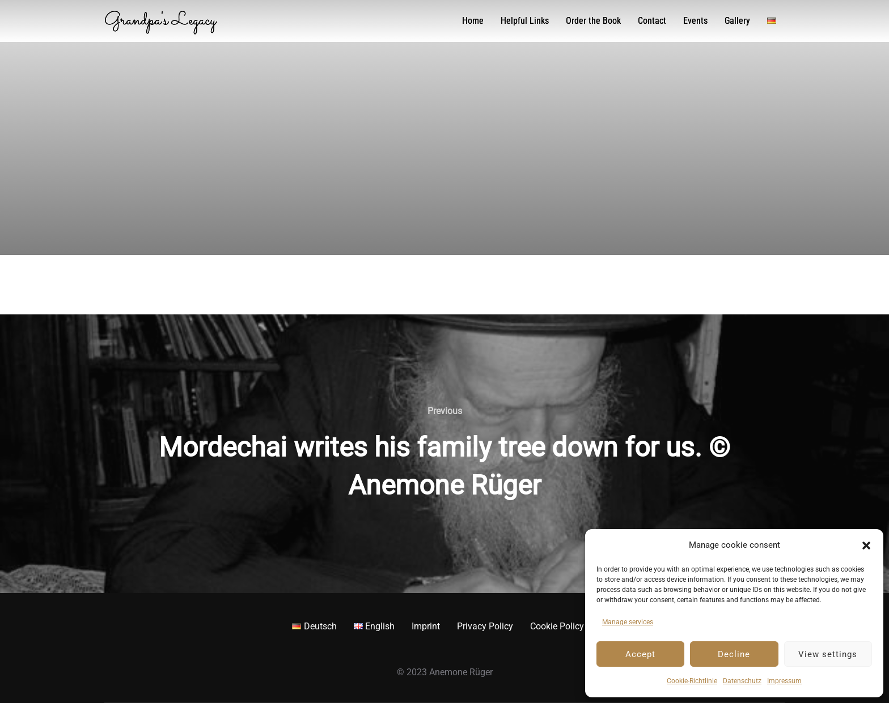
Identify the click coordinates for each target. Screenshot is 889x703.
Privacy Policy (485, 626)
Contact (652, 20)
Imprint (426, 626)
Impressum (784, 681)
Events (695, 20)
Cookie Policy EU (563, 626)
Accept (640, 654)
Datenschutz (742, 681)
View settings (827, 654)
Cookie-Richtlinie (692, 681)
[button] (866, 545)
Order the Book (593, 20)
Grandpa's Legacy (169, 21)
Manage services (627, 622)
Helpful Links (525, 20)
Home (473, 20)
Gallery (737, 20)
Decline (734, 654)
